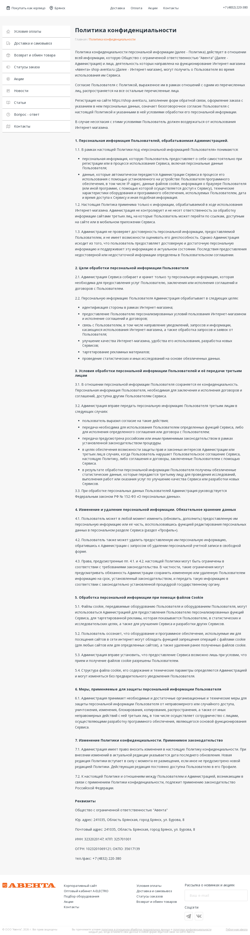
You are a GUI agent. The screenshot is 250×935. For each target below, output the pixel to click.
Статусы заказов (149, 896)
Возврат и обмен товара (30, 55)
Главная (81, 39)
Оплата (136, 8)
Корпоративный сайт (80, 885)
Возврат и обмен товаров (156, 901)
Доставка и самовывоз (29, 43)
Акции (153, 8)
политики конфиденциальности (192, 929)
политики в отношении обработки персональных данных (135, 929)
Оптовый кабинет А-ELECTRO (86, 891)
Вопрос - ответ (22, 114)
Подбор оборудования (81, 896)
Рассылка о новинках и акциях (210, 885)
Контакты (171, 8)
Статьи (16, 102)
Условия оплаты (23, 31)
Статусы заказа (23, 67)
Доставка (117, 8)
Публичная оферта (237, 929)
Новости (17, 90)
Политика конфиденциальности (112, 39)
